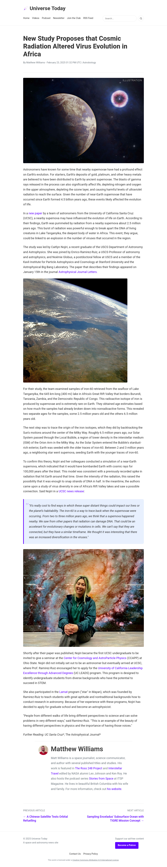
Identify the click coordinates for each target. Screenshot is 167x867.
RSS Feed (88, 18)
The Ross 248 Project (88, 768)
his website (114, 789)
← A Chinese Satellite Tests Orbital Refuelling (45, 818)
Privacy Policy (90, 854)
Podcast (46, 18)
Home (26, 18)
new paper (35, 213)
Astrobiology (89, 62)
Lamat (63, 692)
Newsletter (58, 18)
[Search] (141, 18)
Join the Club (74, 18)
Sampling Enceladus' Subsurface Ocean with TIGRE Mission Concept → (115, 818)
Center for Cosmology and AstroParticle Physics (95, 658)
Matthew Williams (35, 62)
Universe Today (44, 8)
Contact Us (75, 854)
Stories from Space (101, 778)
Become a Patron (127, 845)
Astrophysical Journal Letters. (78, 272)
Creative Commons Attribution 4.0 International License (95, 860)
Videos (35, 18)
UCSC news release (71, 491)
